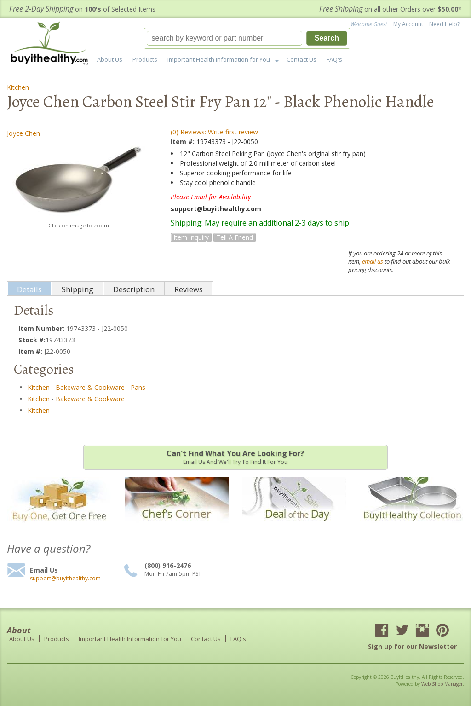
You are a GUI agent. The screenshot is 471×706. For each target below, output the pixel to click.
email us (372, 261)
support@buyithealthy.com (65, 578)
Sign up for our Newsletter (412, 646)
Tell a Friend (234, 237)
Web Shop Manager (442, 684)
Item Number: (42, 328)
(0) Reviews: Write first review (214, 131)
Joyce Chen (23, 133)
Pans (138, 387)
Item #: (183, 141)
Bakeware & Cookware (90, 387)
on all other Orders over (390, 9)
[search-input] (224, 38)
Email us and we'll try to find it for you (235, 457)
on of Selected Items (82, 9)
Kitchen (18, 87)
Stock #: (32, 340)
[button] (247, 38)
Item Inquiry (191, 237)
